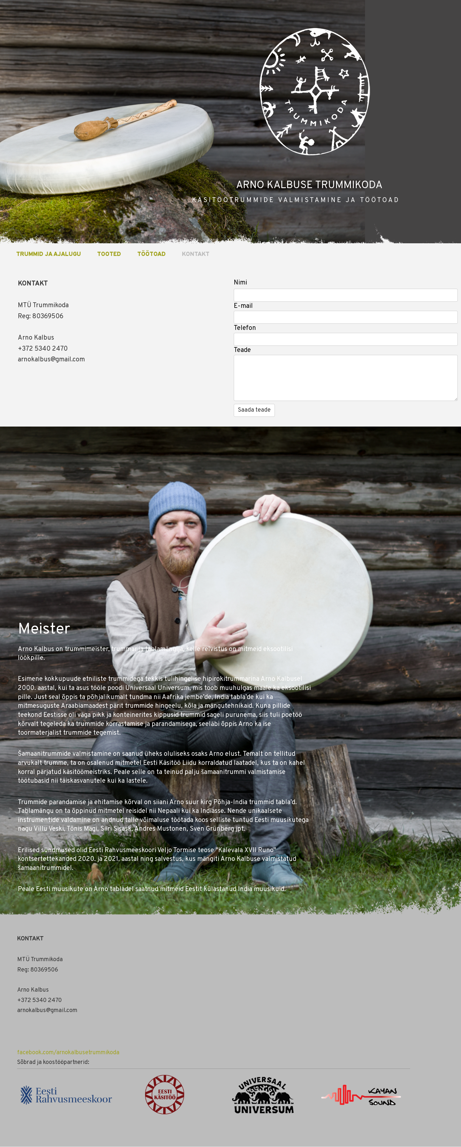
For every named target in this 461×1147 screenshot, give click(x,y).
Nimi (240, 283)
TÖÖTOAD (151, 254)
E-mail (243, 306)
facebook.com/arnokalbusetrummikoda (68, 1052)
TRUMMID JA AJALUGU (48, 254)
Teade (242, 350)
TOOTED (109, 254)
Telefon (245, 328)
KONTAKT (195, 254)
